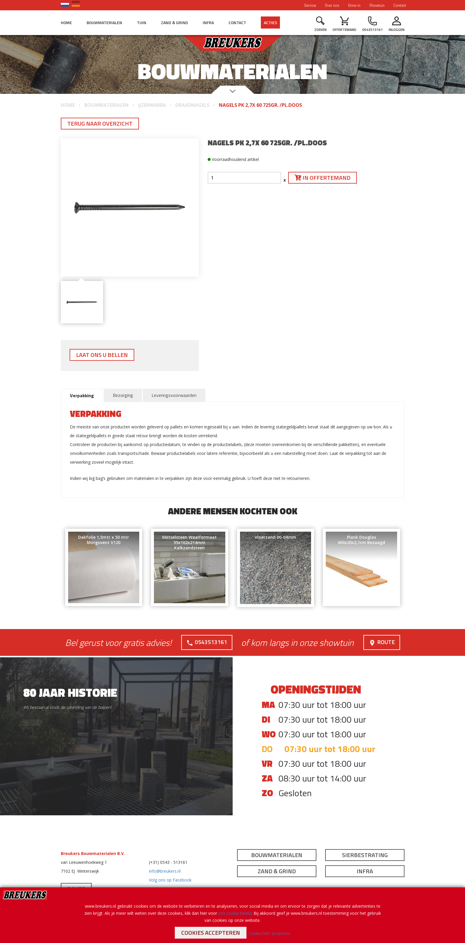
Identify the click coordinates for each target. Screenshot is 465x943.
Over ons (332, 5)
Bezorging (123, 395)
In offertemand (322, 177)
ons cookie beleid (234, 913)
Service (310, 5)
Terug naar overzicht (99, 123)
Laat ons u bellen (102, 354)
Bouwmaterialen (104, 22)
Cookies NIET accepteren (269, 933)
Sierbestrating (365, 854)
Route (381, 641)
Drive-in (354, 5)
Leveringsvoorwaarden (174, 395)
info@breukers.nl (165, 871)
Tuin (141, 22)
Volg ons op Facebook (170, 879)
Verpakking (82, 395)
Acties (270, 22)
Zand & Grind (174, 22)
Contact (399, 5)
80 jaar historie (70, 692)
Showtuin (377, 5)
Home (66, 22)
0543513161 (206, 641)
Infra (208, 22)
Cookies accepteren (210, 932)
